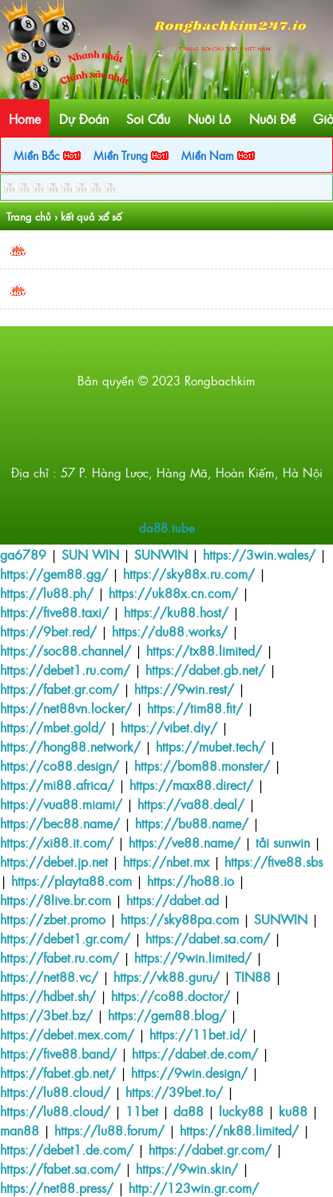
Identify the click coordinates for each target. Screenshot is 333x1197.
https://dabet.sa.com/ (207, 938)
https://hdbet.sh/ (48, 995)
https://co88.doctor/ (170, 995)
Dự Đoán (84, 118)
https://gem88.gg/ (54, 573)
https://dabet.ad (172, 899)
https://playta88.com (71, 880)
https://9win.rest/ (184, 688)
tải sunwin (283, 842)
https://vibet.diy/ (169, 726)
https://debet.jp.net (54, 861)
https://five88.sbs (273, 861)
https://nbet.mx (166, 861)
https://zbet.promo (52, 918)
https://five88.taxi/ (54, 611)
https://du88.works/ (170, 630)
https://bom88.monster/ (202, 765)
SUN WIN (90, 554)
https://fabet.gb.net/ (58, 1072)
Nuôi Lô (209, 118)
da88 (188, 1110)
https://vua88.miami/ (61, 803)
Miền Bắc (47, 154)
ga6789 (23, 554)
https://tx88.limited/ (204, 650)
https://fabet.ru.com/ (59, 957)
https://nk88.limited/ (239, 1129)
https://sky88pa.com (180, 918)
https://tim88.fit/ (195, 707)
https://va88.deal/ (190, 803)
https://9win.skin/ (187, 1168)
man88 (19, 1129)
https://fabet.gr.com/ (59, 688)
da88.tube (167, 527)
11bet (141, 1110)
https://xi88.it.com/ (56, 842)
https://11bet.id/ (198, 1033)
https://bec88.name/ (60, 822)
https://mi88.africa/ (57, 784)
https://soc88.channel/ (65, 650)
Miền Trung (130, 154)
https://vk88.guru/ (166, 976)
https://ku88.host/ (176, 611)
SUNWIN (161, 554)
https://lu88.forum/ (109, 1129)
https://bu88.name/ (191, 822)
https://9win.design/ (189, 1072)
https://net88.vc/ (49, 976)
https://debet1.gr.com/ (65, 938)
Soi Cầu (148, 118)
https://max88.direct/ (191, 784)
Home (25, 118)
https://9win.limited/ (193, 957)
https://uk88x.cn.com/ (173, 592)
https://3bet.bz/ (46, 1014)
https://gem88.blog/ (167, 1014)
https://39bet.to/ (174, 1091)
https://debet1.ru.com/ (65, 669)
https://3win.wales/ (259, 554)
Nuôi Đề (272, 118)
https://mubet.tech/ (210, 746)
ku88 (293, 1110)
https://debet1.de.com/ (66, 1149)
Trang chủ (28, 216)
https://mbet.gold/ (52, 726)
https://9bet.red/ (48, 630)
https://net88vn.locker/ (66, 707)
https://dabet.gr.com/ (210, 1149)
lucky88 (241, 1110)
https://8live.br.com (55, 899)
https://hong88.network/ (70, 746)
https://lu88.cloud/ (55, 1091)
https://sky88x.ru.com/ (189, 573)
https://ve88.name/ (184, 842)
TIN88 (253, 976)
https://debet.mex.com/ (67, 1033)
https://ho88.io (190, 880)
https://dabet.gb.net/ (205, 669)
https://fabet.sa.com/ (60, 1168)
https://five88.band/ (58, 1053)
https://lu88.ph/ (46, 592)
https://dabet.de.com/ (195, 1053)
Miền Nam (218, 154)
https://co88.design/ (59, 765)
